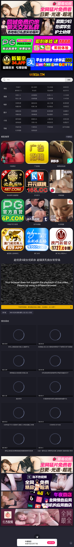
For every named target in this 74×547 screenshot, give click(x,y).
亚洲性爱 (18, 103)
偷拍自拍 (34, 103)
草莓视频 (50, 127)
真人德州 (34, 87)
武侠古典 (66, 119)
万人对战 (50, 87)
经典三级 (34, 106)
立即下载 (51, 543)
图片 (5, 112)
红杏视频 (18, 130)
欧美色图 (50, 111)
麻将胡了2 (18, 90)
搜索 (69, 80)
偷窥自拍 (18, 111)
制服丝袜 (18, 106)
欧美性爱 (66, 103)
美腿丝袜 (18, 114)
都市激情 (18, 119)
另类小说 (34, 122)
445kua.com (37, 75)
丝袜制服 (34, 98)
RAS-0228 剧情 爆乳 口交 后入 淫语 (21, 312)
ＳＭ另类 (66, 98)
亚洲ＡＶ (18, 95)
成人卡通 (50, 103)
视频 (5, 96)
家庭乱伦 (34, 119)
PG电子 (18, 87)
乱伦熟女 (50, 106)
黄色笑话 (50, 122)
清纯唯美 (34, 114)
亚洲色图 (34, 111)
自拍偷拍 (34, 95)
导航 (5, 128)
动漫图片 (66, 111)
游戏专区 (66, 87)
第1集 (4, 312)
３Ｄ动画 (66, 95)
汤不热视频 (66, 127)
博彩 (5, 88)
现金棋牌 (50, 90)
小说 (5, 120)
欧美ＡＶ (50, 95)
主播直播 (50, 98)
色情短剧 (34, 130)
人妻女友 (50, 119)
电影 (5, 104)
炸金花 (34, 90)
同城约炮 (18, 127)
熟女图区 (50, 114)
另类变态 (66, 106)
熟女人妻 (18, 98)
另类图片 (66, 114)
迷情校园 (18, 122)
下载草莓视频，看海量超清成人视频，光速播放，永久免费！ (45, 307)
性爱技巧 (66, 122)
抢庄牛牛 (66, 90)
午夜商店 (34, 127)
